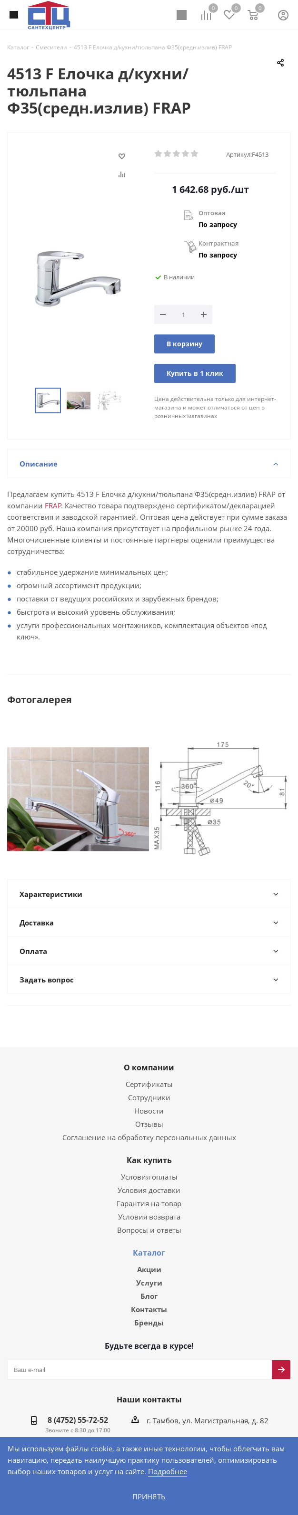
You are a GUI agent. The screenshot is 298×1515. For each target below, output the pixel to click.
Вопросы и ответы (149, 1219)
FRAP (50, 506)
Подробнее (135, 1471)
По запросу (218, 224)
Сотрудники (148, 1087)
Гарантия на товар (149, 1193)
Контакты (149, 1300)
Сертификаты (149, 1073)
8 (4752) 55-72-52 (80, 1412)
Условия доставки (149, 1179)
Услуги (149, 1272)
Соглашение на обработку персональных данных (149, 1127)
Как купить (149, 1149)
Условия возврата (149, 1206)
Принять (149, 1496)
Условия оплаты (149, 1166)
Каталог (149, 1242)
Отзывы (149, 1113)
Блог (149, 1286)
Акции (149, 1259)
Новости (149, 1100)
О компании (149, 1057)
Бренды (149, 1314)
